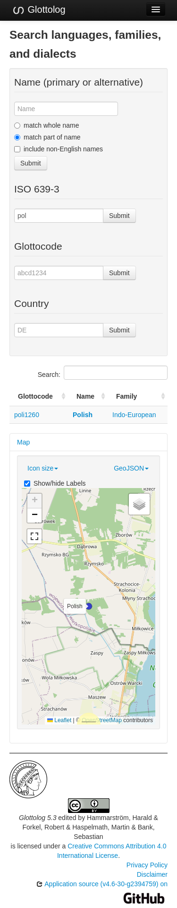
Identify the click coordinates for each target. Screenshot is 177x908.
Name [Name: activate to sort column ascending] (85, 396)
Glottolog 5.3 (37, 817)
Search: (103, 373)
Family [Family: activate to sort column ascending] (126, 396)
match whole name (46, 125)
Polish (83, 415)
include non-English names (58, 149)
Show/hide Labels (55, 483)
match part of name (47, 137)
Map (23, 442)
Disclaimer (152, 874)
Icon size (42, 468)
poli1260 (26, 415)
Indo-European (134, 415)
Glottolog (39, 10)
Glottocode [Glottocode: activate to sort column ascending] (35, 396)
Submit (30, 163)
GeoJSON (131, 468)
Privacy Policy (147, 865)
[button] (88, 606)
